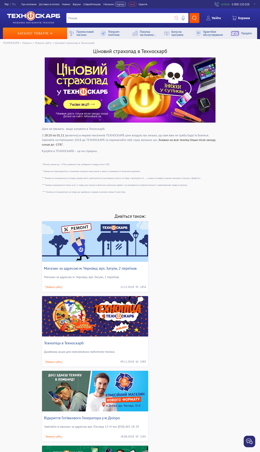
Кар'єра (120, 4)
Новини (66, 4)
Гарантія (143, 4)
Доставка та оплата (49, 4)
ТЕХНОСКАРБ (11, 43)
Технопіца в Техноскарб (153, 260)
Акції (132, 4)
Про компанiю (28, 4)
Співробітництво (92, 4)
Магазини (108, 4)
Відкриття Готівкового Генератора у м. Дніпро (82, 333)
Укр (6, 4)
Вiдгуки (77, 4)
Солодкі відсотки (58, 410)
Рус (14, 4)
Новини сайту (43, 43)
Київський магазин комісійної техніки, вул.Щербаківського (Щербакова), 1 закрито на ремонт (173, 415)
